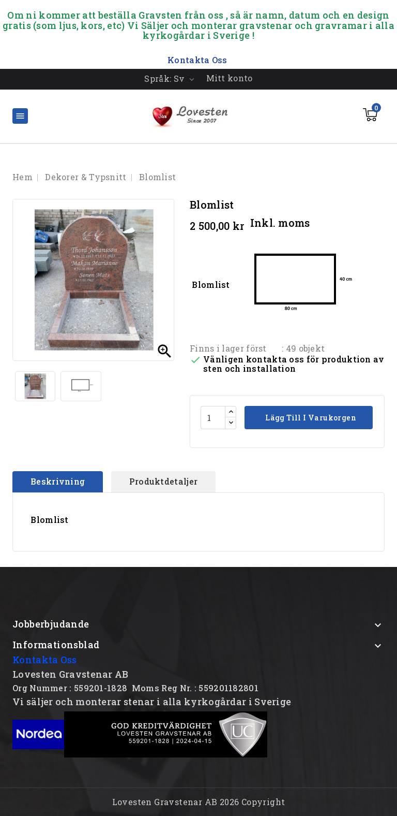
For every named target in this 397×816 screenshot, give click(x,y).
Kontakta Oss (44, 659)
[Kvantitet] (213, 417)
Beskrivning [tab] (57, 481)
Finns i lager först (228, 348)
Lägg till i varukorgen (310, 417)
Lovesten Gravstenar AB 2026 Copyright (198, 801)
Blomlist (278, 285)
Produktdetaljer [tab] (163, 481)
